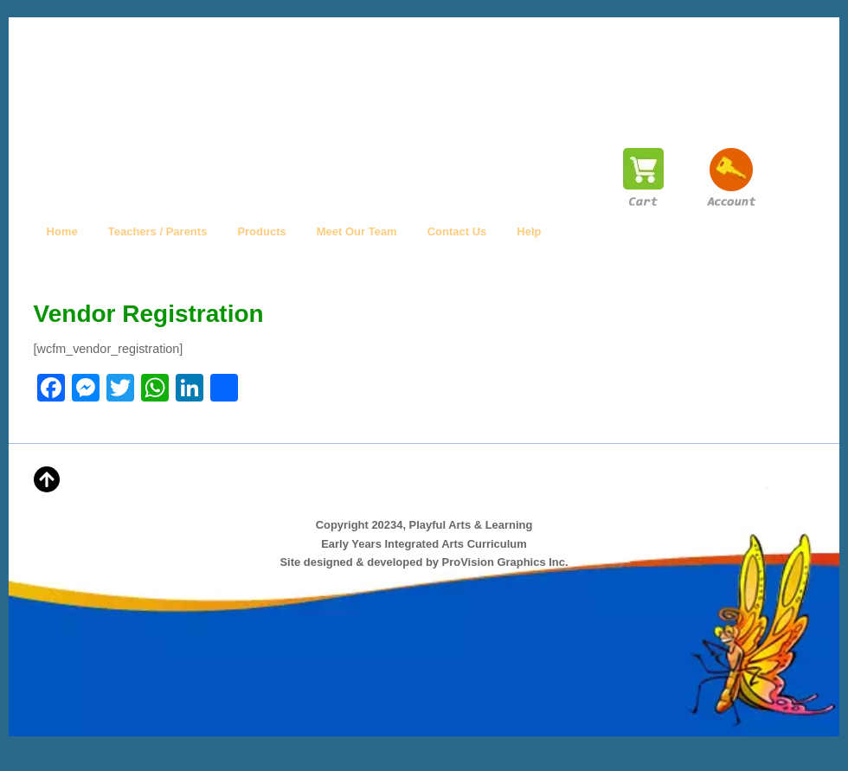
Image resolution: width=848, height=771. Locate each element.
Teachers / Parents (158, 231)
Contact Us (457, 231)
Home (62, 231)
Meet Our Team (357, 231)
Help (529, 231)
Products (261, 231)
